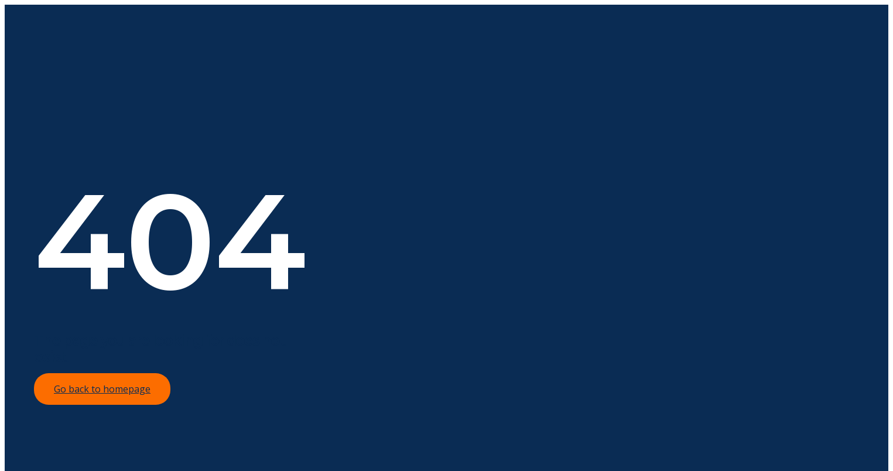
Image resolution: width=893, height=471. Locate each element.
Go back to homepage (102, 389)
